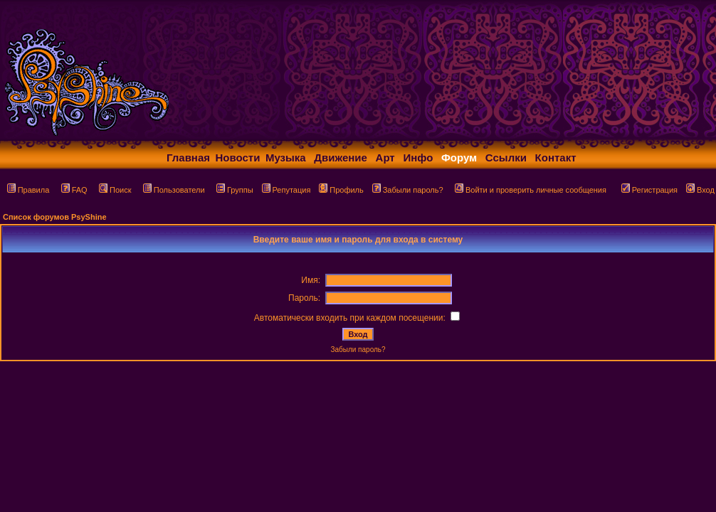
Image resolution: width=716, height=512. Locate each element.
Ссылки (506, 157)
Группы (234, 190)
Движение (340, 157)
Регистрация (649, 190)
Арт (385, 157)
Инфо (418, 157)
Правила (28, 190)
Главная (188, 157)
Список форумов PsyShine (55, 217)
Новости (238, 157)
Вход (700, 190)
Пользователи (174, 190)
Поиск (115, 190)
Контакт (556, 157)
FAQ (74, 190)
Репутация (286, 190)
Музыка (285, 157)
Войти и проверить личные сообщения (530, 190)
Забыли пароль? (407, 190)
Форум (459, 157)
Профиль (341, 190)
